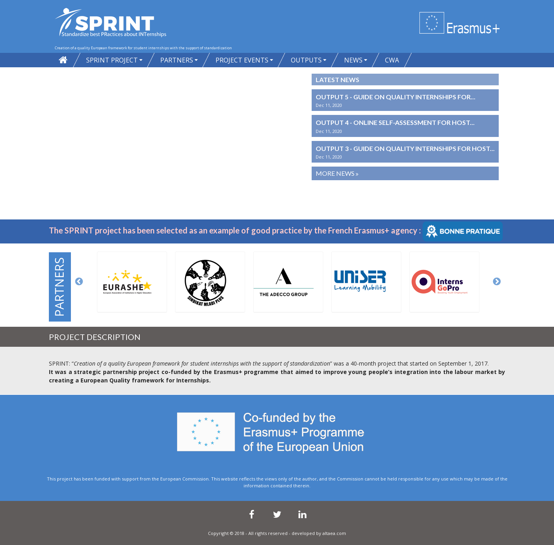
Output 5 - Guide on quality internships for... (395, 97)
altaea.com (334, 533)
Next (497, 282)
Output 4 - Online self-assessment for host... (395, 122)
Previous (79, 282)
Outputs (306, 60)
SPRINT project (112, 60)
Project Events (242, 60)
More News (336, 173)
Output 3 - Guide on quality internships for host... (405, 148)
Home (63, 60)
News (353, 60)
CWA (392, 60)
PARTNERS (176, 60)
